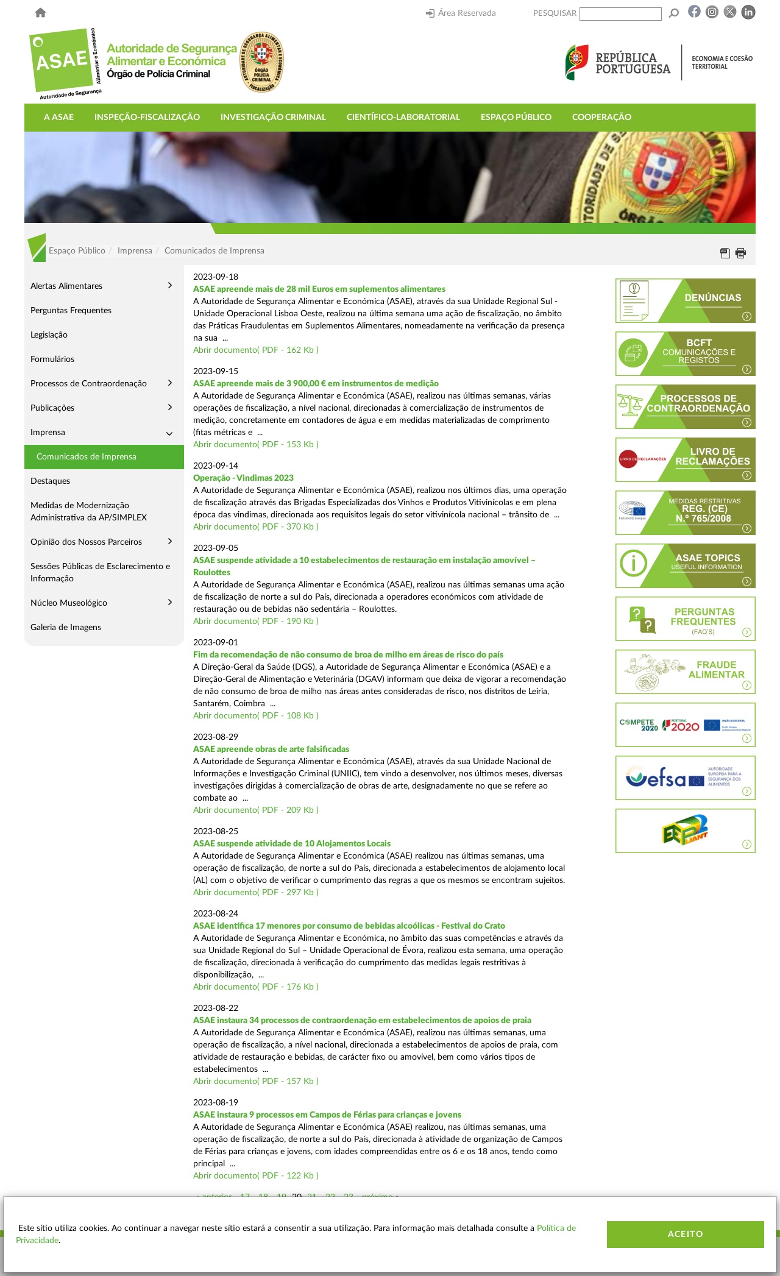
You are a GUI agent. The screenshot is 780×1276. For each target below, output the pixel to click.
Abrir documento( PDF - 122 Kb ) (256, 1176)
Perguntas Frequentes (71, 311)
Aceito (685, 1234)
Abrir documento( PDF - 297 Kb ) (256, 892)
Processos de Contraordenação (88, 384)
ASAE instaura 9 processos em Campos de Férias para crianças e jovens (327, 1115)
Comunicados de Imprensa (86, 457)
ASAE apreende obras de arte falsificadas (271, 749)
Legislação (49, 335)
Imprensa (47, 432)
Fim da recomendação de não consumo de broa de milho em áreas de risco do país (348, 655)
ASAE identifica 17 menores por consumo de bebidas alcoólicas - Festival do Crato (349, 926)
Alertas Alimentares (66, 286)
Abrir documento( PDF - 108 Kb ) (256, 716)
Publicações (52, 408)
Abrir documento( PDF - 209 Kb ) (256, 810)
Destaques (50, 481)
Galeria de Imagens (65, 627)
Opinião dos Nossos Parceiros (86, 542)
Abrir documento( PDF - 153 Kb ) (256, 445)
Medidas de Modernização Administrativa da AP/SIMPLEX (88, 512)
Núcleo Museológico (68, 603)
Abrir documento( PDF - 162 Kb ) (256, 350)
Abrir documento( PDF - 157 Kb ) (256, 1081)
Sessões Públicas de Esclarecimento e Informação (100, 572)
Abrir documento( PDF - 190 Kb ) (256, 621)
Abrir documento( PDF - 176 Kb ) (256, 987)
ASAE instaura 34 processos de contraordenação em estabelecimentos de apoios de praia (362, 1020)
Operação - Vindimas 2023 (243, 478)
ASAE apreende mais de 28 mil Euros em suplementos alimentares (319, 289)
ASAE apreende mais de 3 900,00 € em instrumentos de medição (316, 384)
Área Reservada (461, 13)
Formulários (52, 359)
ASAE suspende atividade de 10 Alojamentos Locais (292, 844)
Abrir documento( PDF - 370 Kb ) (256, 527)
